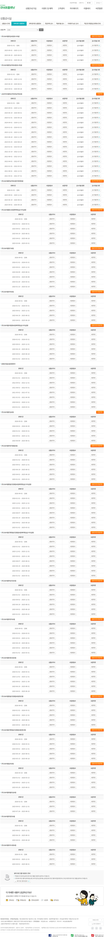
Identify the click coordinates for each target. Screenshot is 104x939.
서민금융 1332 (44, 921)
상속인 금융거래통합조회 (7, 921)
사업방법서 (49, 45)
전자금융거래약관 (64, 919)
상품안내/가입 (31, 8)
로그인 (88, 3)
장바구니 (81, 3)
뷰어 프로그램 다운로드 (23, 881)
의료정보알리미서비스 (24, 924)
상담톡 (46, 900)
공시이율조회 (96, 45)
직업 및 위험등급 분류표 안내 (92, 23)
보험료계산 (100, 94)
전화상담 (11, 900)
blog (100, 928)
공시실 (98, 3)
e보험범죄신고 (52, 921)
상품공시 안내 (6, 23)
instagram (92, 928)
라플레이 (87, 8)
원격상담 (56, 900)
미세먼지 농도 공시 (73, 23)
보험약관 (65, 45)
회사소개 (59, 921)
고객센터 (61, 8)
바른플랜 (99, 8)
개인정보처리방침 (4, 919)
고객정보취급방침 (14, 919)
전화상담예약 (35, 900)
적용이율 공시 (60, 23)
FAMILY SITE (96, 920)
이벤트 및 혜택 (47, 8)
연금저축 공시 (49, 23)
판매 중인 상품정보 (19, 23)
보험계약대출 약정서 (54, 919)
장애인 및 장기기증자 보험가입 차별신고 (23, 921)
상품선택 (2, 30)
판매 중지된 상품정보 (35, 23)
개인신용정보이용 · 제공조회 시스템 (27, 919)
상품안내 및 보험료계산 (97, 36)
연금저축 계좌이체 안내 (97, 181)
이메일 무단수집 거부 (73, 919)
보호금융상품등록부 (67, 921)
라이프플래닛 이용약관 (42, 919)
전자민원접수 (36, 921)
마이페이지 (74, 8)
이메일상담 (23, 900)
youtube (96, 928)
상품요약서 (33, 45)
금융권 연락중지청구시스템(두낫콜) (9, 924)
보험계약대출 (73, 3)
